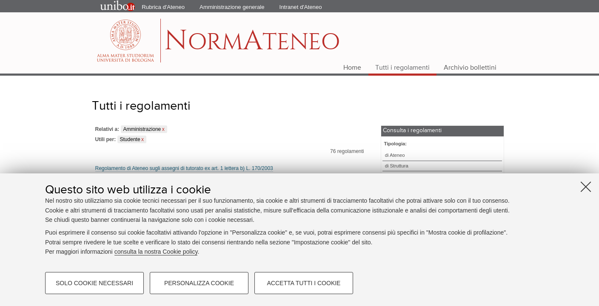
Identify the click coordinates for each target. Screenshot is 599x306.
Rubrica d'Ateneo (163, 7)
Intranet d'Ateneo (301, 7)
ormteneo (252, 45)
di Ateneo (395, 155)
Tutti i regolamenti (402, 68)
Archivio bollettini (470, 68)
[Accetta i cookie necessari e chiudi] (586, 186)
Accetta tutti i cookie (304, 283)
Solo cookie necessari (94, 283)
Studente (130, 139)
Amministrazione (142, 129)
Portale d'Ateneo (110, 6)
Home (352, 68)
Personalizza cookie (199, 283)
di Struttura (396, 165)
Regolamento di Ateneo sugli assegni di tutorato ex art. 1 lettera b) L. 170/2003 (184, 168)
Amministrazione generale (232, 7)
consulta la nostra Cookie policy (156, 251)
